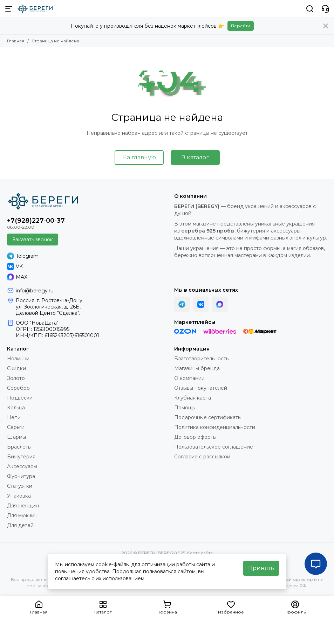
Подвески (20, 398)
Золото (16, 378)
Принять (261, 568)
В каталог (195, 157)
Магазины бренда (197, 368)
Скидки (16, 368)
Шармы (16, 437)
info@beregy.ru (35, 290)
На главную (139, 157)
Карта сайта (200, 552)
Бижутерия (21, 456)
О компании (189, 378)
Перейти (240, 25)
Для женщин (23, 505)
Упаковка (19, 496)
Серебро (18, 388)
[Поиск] (310, 9)
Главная (16, 40)
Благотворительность (201, 358)
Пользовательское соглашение (213, 447)
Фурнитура (21, 476)
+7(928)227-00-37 (36, 220)
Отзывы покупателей (200, 388)
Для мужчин (22, 515)
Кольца (16, 407)
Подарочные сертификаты (207, 417)
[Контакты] (325, 9)
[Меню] (9, 9)
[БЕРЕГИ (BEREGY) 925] (35, 9)
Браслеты (19, 447)
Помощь (184, 407)
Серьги (16, 427)
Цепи (14, 417)
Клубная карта (192, 398)
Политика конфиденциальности (214, 427)
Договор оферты (195, 437)
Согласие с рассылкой (202, 456)
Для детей (20, 525)
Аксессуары (22, 466)
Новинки (18, 358)
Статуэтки (19, 486)
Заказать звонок (32, 239)
